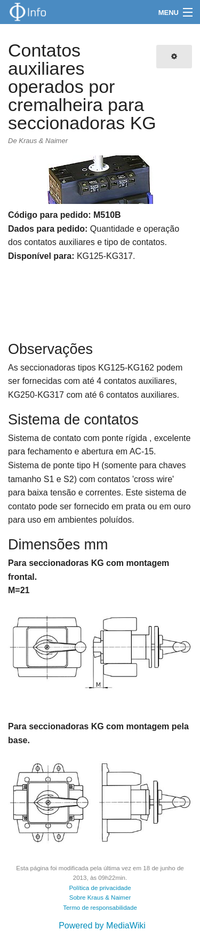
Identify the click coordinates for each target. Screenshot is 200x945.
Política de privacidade (100, 888)
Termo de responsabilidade (100, 907)
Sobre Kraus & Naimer (100, 897)
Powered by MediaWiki (102, 925)
